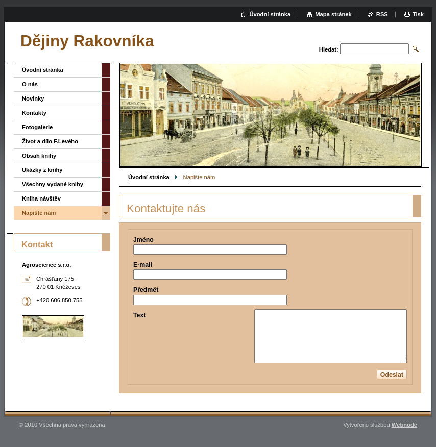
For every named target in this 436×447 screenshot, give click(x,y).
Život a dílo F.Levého (50, 141)
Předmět (145, 289)
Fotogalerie (37, 127)
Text (139, 315)
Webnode (404, 424)
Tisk (418, 14)
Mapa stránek (333, 14)
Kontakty (34, 113)
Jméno (143, 239)
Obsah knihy (39, 156)
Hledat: (328, 49)
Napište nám (39, 213)
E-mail (142, 264)
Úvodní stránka (148, 177)
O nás (30, 84)
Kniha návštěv (41, 198)
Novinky (33, 98)
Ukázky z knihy (42, 170)
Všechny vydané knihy (52, 184)
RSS (382, 14)
